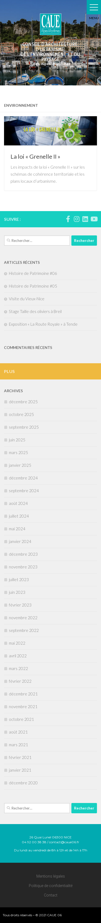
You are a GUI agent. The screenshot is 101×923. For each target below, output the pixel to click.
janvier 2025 (20, 465)
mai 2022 (17, 643)
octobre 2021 (21, 719)
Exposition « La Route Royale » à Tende (43, 324)
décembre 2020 (23, 782)
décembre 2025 (23, 401)
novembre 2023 (23, 566)
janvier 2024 (20, 541)
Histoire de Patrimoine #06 (33, 273)
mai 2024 (17, 528)
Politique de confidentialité (50, 886)
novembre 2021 (23, 706)
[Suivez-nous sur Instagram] (76, 219)
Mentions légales (50, 876)
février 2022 (20, 681)
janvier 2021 (20, 770)
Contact (50, 895)
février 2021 (20, 757)
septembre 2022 (24, 630)
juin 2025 (17, 439)
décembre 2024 (23, 477)
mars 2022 (18, 668)
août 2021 (18, 731)
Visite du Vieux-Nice (26, 298)
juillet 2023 (19, 579)
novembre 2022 (23, 617)
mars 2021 (18, 744)
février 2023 (20, 604)
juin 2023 (17, 592)
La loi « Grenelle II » (35, 156)
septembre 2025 (24, 427)
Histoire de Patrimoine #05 (33, 286)
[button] (94, 7)
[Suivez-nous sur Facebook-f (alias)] (68, 219)
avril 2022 (18, 655)
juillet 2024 (19, 516)
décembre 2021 (23, 693)
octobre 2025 (21, 414)
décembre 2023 (23, 554)
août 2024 (18, 503)
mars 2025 (18, 452)
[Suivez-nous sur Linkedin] (85, 219)
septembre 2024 (24, 490)
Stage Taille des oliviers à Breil (35, 311)
